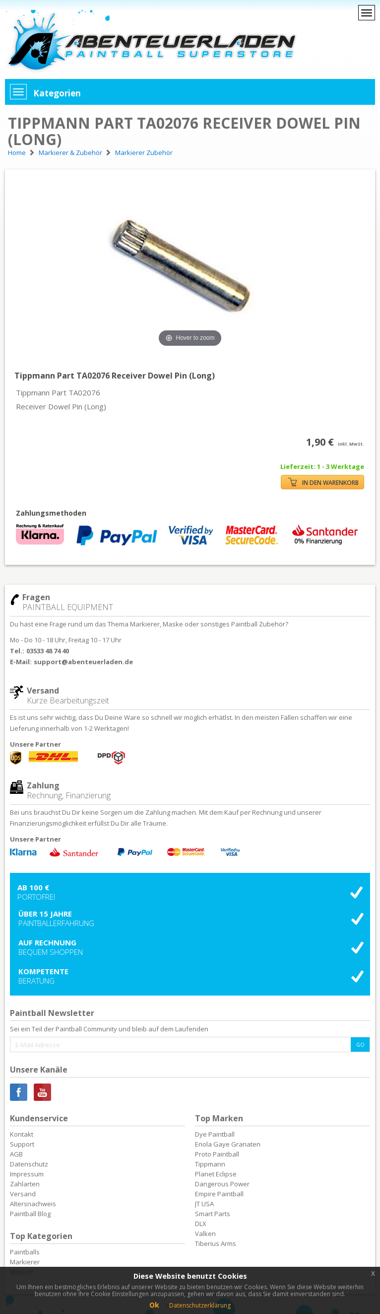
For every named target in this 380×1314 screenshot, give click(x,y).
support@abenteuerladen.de (83, 661)
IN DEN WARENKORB (323, 482)
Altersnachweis (33, 1203)
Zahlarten (25, 1183)
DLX (200, 1223)
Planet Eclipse (216, 1173)
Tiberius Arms (215, 1243)
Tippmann (210, 1163)
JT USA (204, 1203)
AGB (16, 1154)
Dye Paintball (215, 1134)
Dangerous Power (222, 1183)
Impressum (27, 1173)
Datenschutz (29, 1163)
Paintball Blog (30, 1213)
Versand (23, 1193)
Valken (205, 1233)
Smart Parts (212, 1213)
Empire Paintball (219, 1193)
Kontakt (21, 1134)
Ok (154, 1305)
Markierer (25, 1261)
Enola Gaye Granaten (227, 1144)
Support (22, 1144)
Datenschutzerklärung (200, 1305)
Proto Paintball (217, 1154)
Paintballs (25, 1251)
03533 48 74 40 (47, 650)
